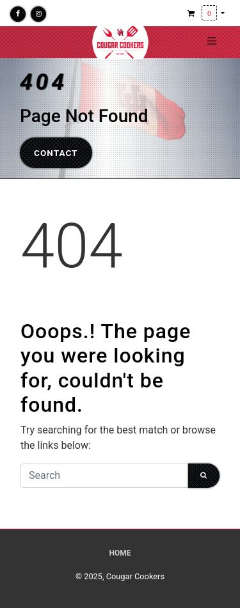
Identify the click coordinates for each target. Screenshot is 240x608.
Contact (56, 153)
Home (120, 553)
